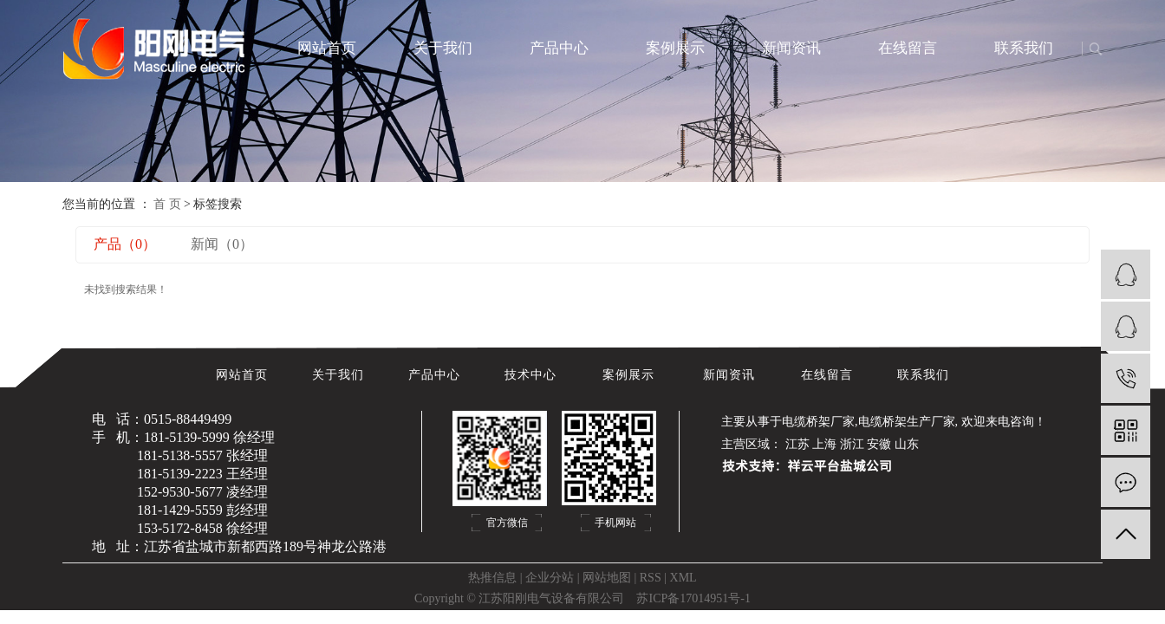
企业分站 (549, 577)
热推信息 (492, 577)
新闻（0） (222, 244)
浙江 (852, 444)
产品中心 (559, 48)
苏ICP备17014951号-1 (693, 598)
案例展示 (675, 48)
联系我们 (1023, 48)
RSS (650, 577)
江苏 (797, 444)
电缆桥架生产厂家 (906, 421)
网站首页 (326, 48)
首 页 (167, 204)
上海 (824, 444)
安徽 (879, 444)
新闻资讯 (791, 48)
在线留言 (907, 48)
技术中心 (532, 374)
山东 (907, 444)
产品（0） (125, 244)
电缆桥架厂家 (818, 421)
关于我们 (442, 48)
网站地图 (606, 577)
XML (683, 577)
